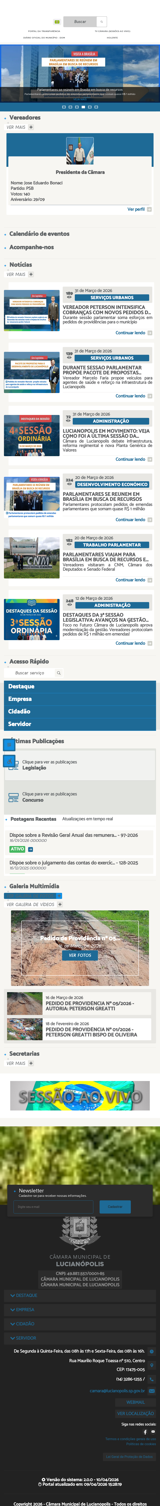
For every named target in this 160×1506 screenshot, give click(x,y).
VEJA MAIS (81, 99)
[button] (64, 107)
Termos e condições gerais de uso (130, 1439)
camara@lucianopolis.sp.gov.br (117, 1391)
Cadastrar (115, 1207)
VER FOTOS (80, 955)
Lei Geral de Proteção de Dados (129, 1457)
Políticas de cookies (141, 1444)
